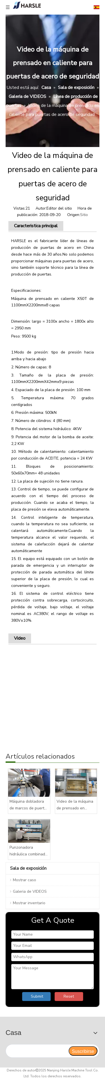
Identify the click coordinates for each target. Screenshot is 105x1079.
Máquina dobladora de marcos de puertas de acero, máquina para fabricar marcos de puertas (29, 805)
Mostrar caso (24, 880)
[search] (37, 1050)
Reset (69, 996)
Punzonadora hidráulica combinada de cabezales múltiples (28, 851)
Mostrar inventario (29, 903)
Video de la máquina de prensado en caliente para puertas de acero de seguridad (76, 805)
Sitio (84, 214)
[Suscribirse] (83, 1051)
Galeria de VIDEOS (30, 891)
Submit (37, 996)
